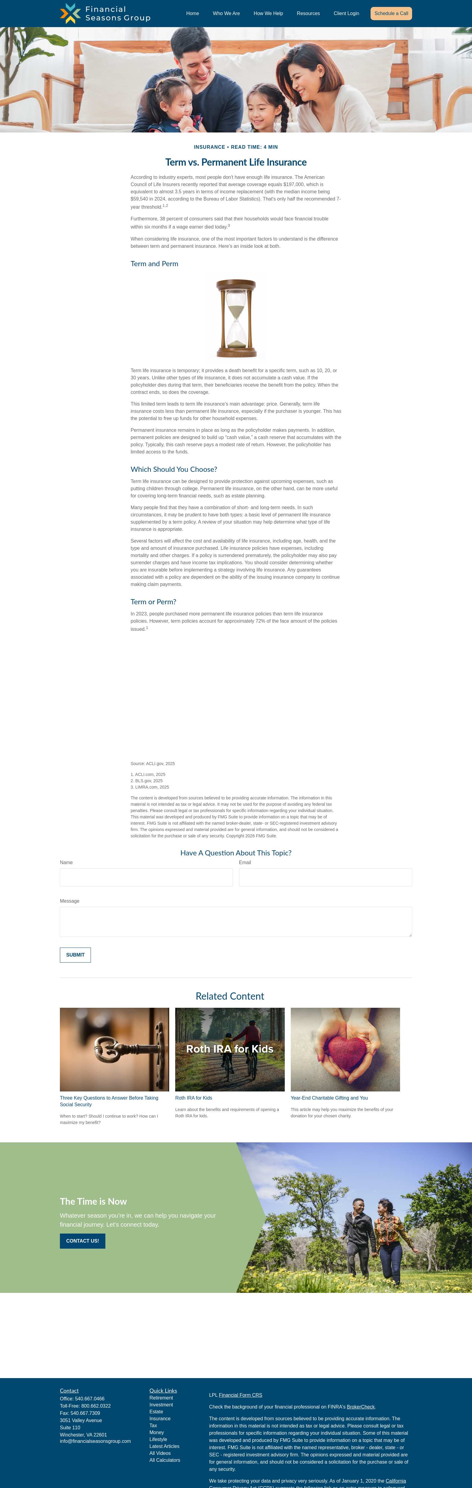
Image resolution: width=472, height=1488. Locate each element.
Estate (156, 1411)
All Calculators (165, 1460)
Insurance (160, 1418)
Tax (153, 1425)
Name (66, 862)
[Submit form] (75, 955)
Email (245, 862)
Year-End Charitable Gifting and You (329, 1097)
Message (69, 901)
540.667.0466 (89, 1398)
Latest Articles (165, 1446)
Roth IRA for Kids (193, 1097)
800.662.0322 (96, 1406)
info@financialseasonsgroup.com (95, 1441)
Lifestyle (158, 1439)
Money (157, 1432)
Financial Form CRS (240, 1395)
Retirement (161, 1397)
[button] (193, 13)
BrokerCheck (360, 1406)
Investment (161, 1404)
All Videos (160, 1453)
